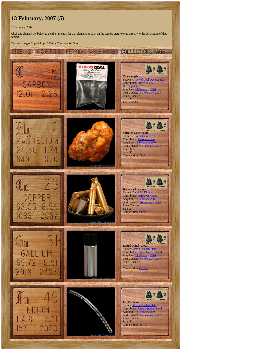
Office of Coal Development (148, 79)
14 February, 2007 (150, 92)
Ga (141, 268)
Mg (141, 155)
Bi (143, 324)
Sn (146, 268)
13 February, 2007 (145, 89)
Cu (141, 211)
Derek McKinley (142, 192)
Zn (144, 211)
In (144, 268)
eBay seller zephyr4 (143, 136)
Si (144, 155)
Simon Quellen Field (144, 248)
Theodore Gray (146, 139)
